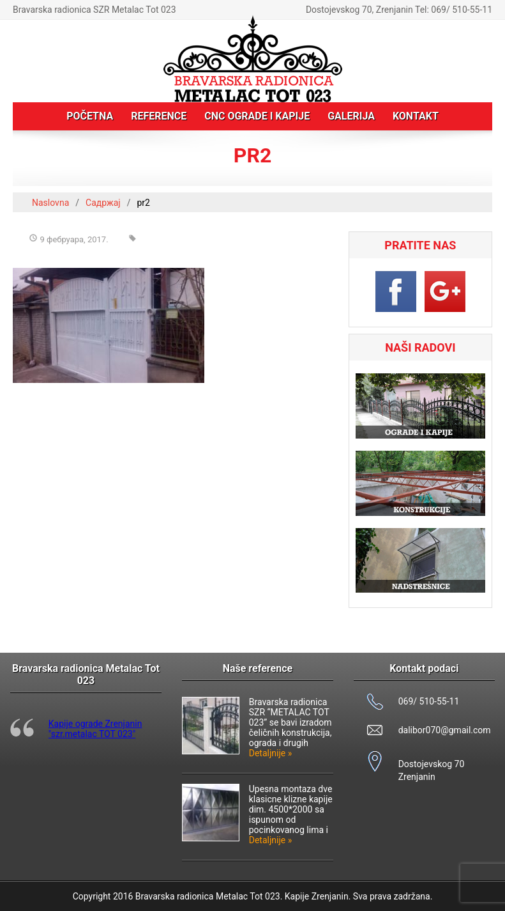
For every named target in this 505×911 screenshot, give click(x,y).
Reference (158, 116)
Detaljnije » (270, 753)
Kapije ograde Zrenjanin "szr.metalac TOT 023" (95, 729)
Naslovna (50, 203)
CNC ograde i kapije (257, 116)
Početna (89, 116)
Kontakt (416, 116)
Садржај (103, 203)
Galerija (351, 116)
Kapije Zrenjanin (317, 896)
